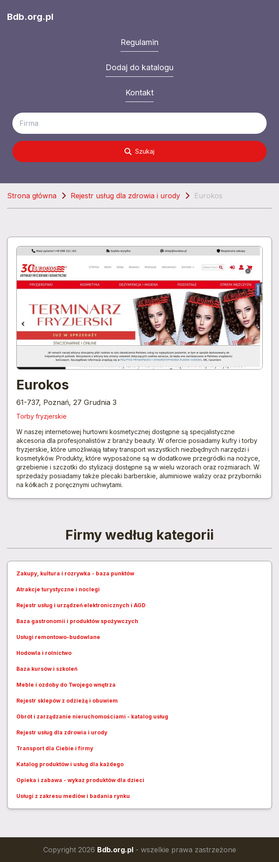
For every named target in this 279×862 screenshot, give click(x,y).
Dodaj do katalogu (139, 67)
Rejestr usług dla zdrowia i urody (125, 195)
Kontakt (139, 92)
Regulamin (139, 42)
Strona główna (32, 195)
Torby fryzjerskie (41, 416)
